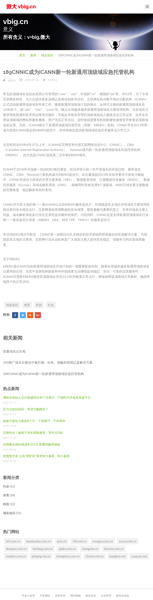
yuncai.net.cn (127, 541)
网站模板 (75, 595)
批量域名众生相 (14, 351)
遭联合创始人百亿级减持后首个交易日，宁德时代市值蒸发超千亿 (47, 397)
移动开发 (90, 595)
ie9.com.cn (13, 541)
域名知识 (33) (12, 513)
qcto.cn (62, 541)
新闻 (33, 55)
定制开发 (60, 595)
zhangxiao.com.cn (68, 556)
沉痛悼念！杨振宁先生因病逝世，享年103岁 (33, 432)
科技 (39, 305)
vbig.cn (12, 80)
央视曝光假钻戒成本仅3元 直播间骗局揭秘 (31, 444)
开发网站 (45, 595)
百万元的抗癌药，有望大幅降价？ (25, 409)
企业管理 (106, 595)
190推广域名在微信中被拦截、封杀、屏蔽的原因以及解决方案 (48, 362)
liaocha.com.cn (114, 549)
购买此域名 (122, 595)
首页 (22, 55)
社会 (51, 305)
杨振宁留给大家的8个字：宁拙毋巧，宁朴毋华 (34, 421)
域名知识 (47, 55)
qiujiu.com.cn (67, 549)
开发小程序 (28, 595)
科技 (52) (9, 504)
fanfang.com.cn (43, 549)
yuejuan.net (139, 556)
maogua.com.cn (102, 541)
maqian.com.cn (16, 556)
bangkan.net (117, 556)
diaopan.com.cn (16, 549)
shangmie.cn (90, 549)
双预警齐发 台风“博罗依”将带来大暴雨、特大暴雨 (36, 456)
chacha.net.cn (94, 556)
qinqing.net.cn (41, 556)
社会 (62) (9, 486)
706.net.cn (79, 541)
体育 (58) (9, 495)
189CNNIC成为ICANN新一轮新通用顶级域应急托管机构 (43, 374)
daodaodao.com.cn (38, 541)
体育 (27, 305)
